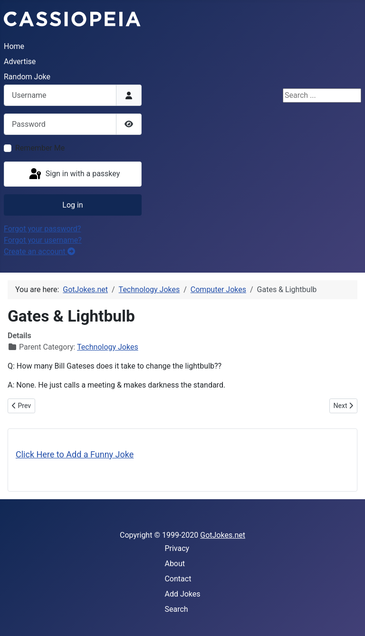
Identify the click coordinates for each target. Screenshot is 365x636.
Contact (177, 578)
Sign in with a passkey (74, 174)
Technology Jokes (107, 346)
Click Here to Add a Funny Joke (75, 454)
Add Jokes (182, 593)
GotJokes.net (222, 535)
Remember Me (40, 147)
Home (14, 46)
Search (176, 609)
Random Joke (27, 76)
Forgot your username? (43, 240)
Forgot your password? (42, 228)
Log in (72, 204)
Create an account (39, 251)
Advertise (20, 61)
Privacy (176, 548)
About (174, 563)
